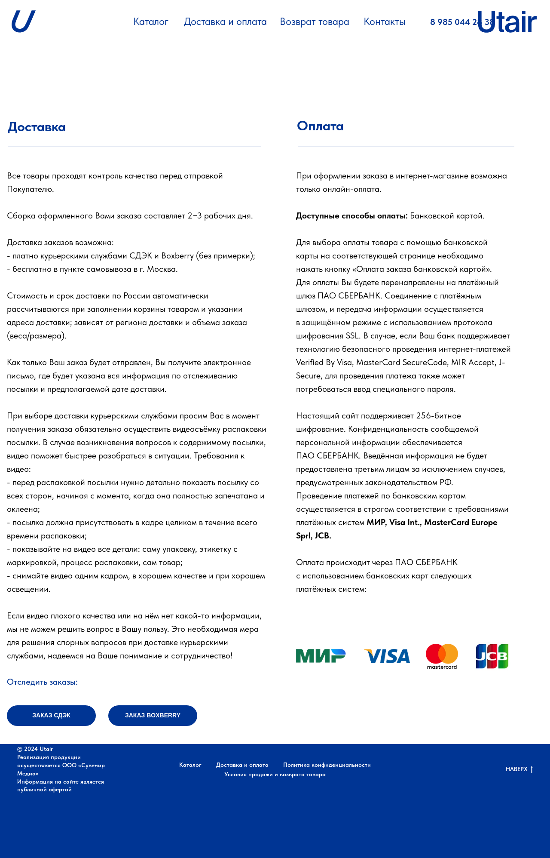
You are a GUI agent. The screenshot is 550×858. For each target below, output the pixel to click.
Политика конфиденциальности (327, 764)
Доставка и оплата (225, 21)
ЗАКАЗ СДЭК (51, 715)
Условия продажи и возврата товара (275, 774)
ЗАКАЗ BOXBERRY (152, 715)
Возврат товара (314, 21)
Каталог (150, 21)
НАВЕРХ (519, 769)
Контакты (385, 21)
